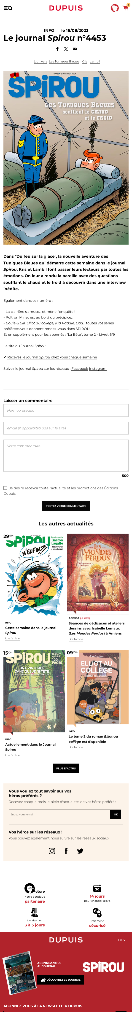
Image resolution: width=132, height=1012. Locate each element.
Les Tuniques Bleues (64, 61)
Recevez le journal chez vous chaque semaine (52, 366)
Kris (84, 61)
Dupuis (66, 8)
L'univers (40, 61)
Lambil (95, 61)
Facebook (79, 377)
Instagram (98, 377)
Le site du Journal (24, 356)
